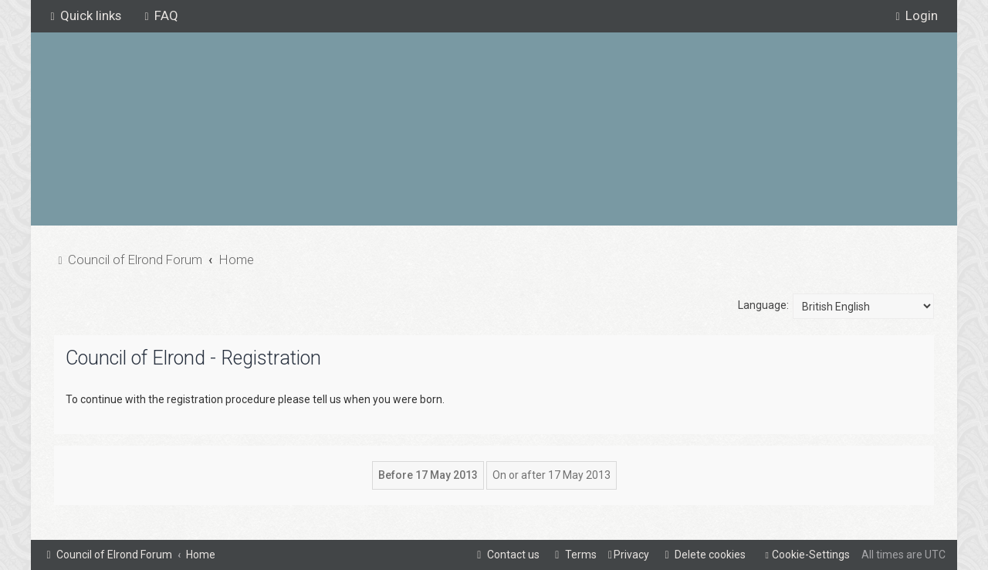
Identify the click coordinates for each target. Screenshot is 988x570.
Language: (763, 305)
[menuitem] (159, 15)
